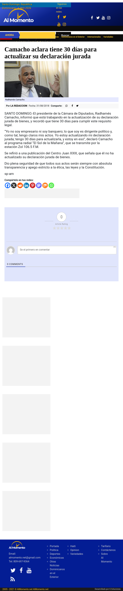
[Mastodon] (39, 185)
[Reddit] (20, 185)
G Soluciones (115, 589)
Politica (54, 550)
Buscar (65, 35)
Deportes (55, 553)
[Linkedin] (26, 185)
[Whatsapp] (51, 185)
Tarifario (106, 546)
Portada (54, 546)
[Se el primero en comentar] (67, 250)
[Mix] (45, 185)
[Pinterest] (32, 185)
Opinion (74, 550)
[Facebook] (7, 185)
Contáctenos (108, 550)
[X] (14, 185)
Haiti (73, 546)
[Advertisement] (41, 193)
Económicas (57, 557)
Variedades (76, 553)
